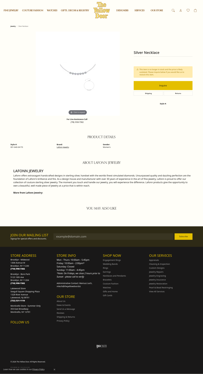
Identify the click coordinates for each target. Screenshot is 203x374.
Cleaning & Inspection (159, 264)
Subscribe (183, 236)
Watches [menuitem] (107, 287)
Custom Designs (157, 268)
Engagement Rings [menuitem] (112, 260)
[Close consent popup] (54, 369)
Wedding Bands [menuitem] (110, 264)
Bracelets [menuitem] (107, 279)
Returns (178, 93)
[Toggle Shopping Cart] (195, 10)
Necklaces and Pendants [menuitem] (114, 275)
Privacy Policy (63, 320)
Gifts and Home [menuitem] (110, 291)
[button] (173, 10)
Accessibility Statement (181, 362)
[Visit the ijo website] (101, 346)
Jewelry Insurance (157, 279)
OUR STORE (157, 10)
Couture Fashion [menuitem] (110, 283)
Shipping (148, 93)
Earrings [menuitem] (107, 272)
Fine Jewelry (11, 10)
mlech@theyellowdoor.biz (69, 286)
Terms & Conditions (160, 362)
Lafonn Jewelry (63, 147)
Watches (52, 10)
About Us (61, 301)
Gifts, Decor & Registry (75, 10)
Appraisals (154, 260)
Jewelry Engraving (157, 275)
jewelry (13, 26)
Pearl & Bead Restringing (161, 287)
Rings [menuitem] (105, 268)
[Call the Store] (18, 268)
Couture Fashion (32, 10)
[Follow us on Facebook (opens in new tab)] (20, 328)
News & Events (64, 305)
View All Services (157, 291)
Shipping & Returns (66, 317)
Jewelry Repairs (156, 272)
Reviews (60, 313)
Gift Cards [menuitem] (107, 295)
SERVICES (139, 10)
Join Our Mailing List (29, 235)
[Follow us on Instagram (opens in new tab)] (13, 328)
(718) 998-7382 (77, 122)
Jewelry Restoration (158, 283)
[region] (78, 74)
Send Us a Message (66, 309)
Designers (122, 10)
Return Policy (130, 362)
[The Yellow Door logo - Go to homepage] (101, 10)
